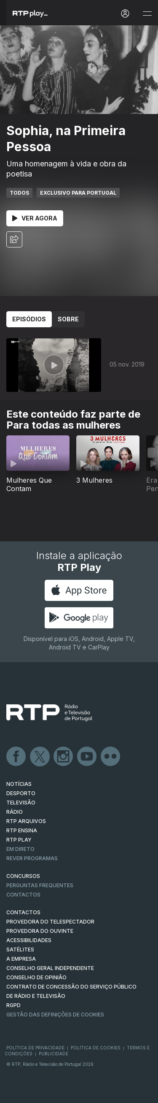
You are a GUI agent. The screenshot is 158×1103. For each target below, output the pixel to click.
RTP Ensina (21, 830)
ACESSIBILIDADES (28, 940)
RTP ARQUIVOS (26, 821)
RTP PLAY (19, 840)
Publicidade (53, 1053)
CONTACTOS (23, 912)
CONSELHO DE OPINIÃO (36, 977)
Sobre (68, 319)
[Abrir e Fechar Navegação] (147, 13)
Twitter (40, 757)
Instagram (64, 757)
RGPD (13, 1005)
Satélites (20, 949)
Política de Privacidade (35, 1047)
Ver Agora (34, 218)
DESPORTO (20, 793)
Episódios (29, 319)
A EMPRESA (21, 959)
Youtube (87, 757)
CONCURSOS (23, 876)
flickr (111, 757)
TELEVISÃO (20, 802)
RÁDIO (14, 812)
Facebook (16, 757)
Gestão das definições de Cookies (55, 1014)
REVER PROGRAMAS (32, 858)
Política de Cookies (96, 1047)
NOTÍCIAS (19, 784)
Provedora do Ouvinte (39, 931)
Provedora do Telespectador (50, 921)
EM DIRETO (20, 849)
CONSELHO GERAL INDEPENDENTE (50, 968)
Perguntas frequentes (39, 885)
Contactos (23, 894)
